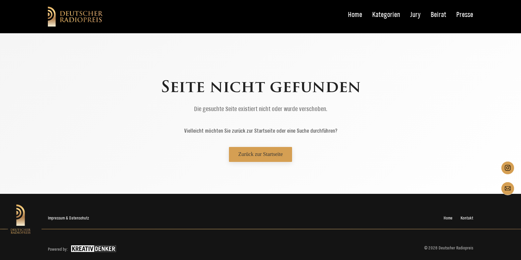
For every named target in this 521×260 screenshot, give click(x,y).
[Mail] (507, 188)
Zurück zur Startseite (260, 154)
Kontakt (467, 217)
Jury (415, 15)
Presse (464, 15)
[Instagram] (507, 168)
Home (355, 15)
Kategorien (386, 15)
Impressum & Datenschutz (68, 217)
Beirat (438, 15)
